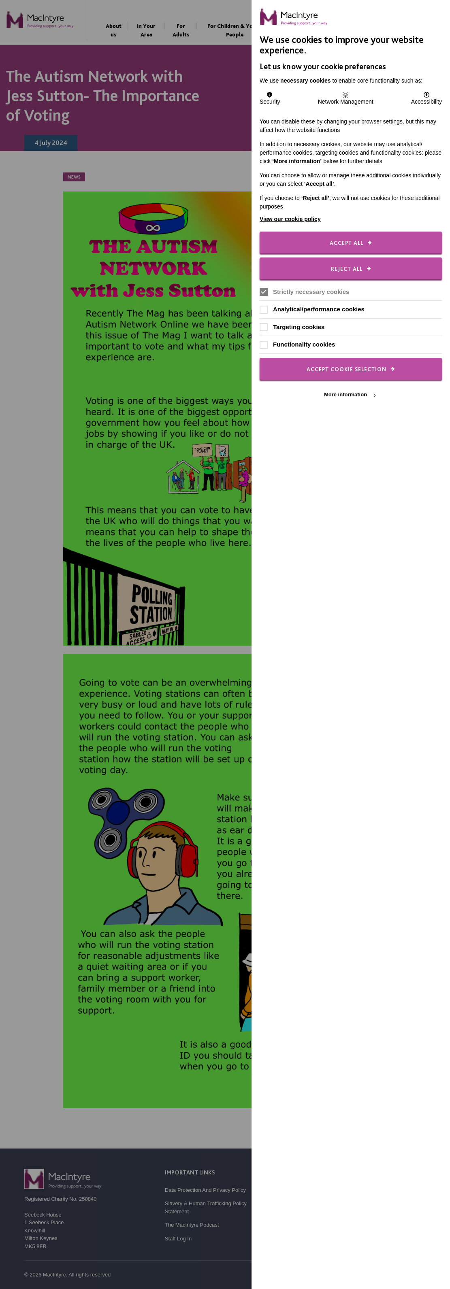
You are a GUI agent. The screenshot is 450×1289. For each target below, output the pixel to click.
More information (345, 395)
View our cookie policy (290, 219)
